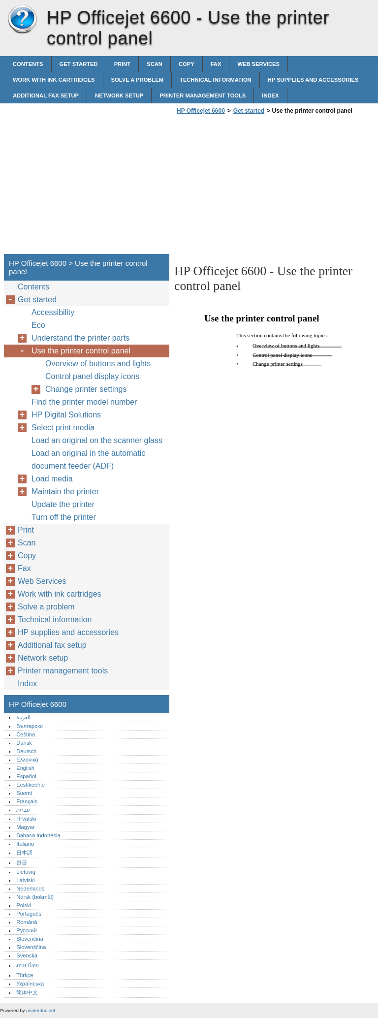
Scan (154, 64)
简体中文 (27, 992)
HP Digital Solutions (66, 415)
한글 (21, 862)
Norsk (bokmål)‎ (35, 897)
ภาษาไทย (27, 965)
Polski (23, 905)
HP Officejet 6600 (22, 19)
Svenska (26, 955)
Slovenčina (29, 939)
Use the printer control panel (81, 351)
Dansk (24, 743)
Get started (79, 64)
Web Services (258, 64)
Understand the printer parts (80, 338)
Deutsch (26, 751)
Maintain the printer (65, 491)
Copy (186, 64)
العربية (23, 717)
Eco (38, 325)
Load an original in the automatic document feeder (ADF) (88, 459)
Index (270, 95)
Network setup (119, 95)
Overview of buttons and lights (98, 363)
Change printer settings (85, 389)
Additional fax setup (46, 95)
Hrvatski (26, 819)
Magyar (25, 827)
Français (26, 801)
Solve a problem (137, 80)
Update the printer (63, 504)
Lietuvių (25, 872)
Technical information (216, 80)
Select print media (63, 427)
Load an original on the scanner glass (97, 440)
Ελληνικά (27, 760)
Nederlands (30, 888)
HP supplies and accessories (313, 80)
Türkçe (24, 975)
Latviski (25, 880)
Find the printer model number (84, 402)
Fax (216, 64)
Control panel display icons (92, 376)
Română (26, 922)
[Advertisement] (257, 187)
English (25, 768)
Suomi (24, 793)
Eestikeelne (30, 785)
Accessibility (53, 312)
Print (122, 64)
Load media (52, 479)
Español (26, 776)
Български (29, 726)
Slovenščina (31, 947)
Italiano (25, 844)
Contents (28, 64)
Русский (26, 930)
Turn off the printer (64, 517)
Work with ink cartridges (54, 80)
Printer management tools (202, 95)
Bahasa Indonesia (38, 835)
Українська (30, 983)
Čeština (25, 734)
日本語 (24, 853)
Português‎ (28, 914)
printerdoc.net (40, 1010)
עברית (23, 810)
